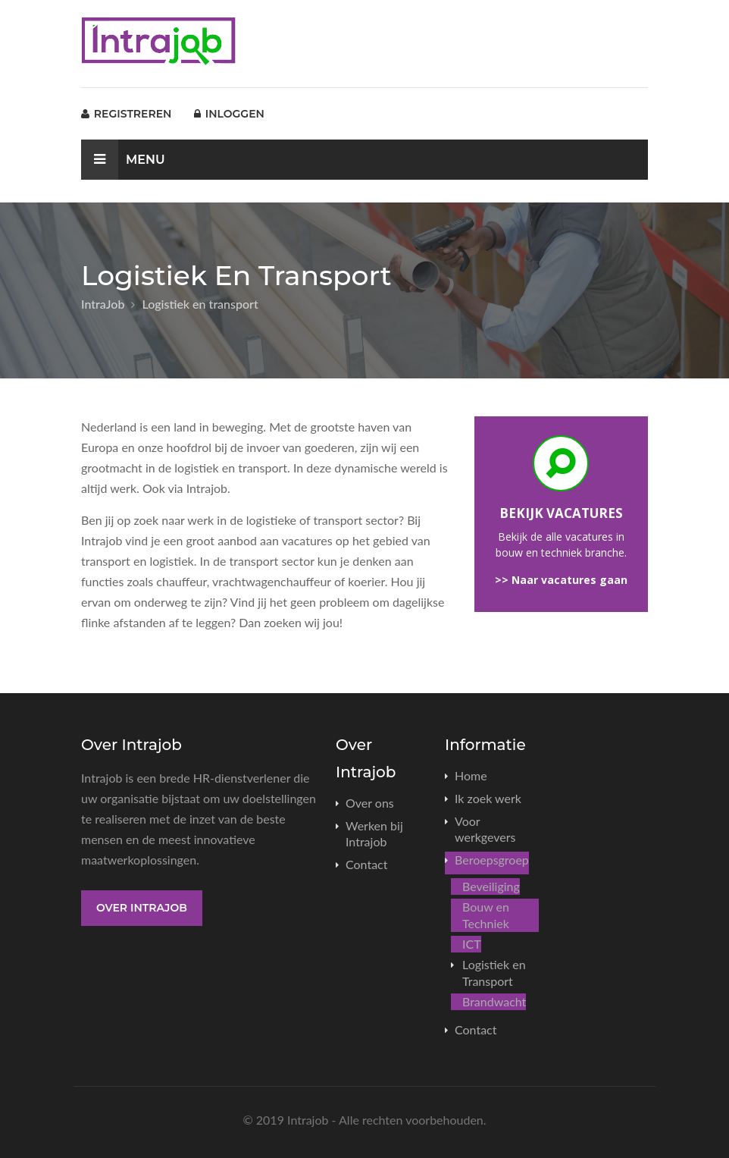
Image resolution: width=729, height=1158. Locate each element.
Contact (366, 864)
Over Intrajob (141, 908)
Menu (123, 160)
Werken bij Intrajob (374, 833)
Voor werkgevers (485, 829)
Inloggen (229, 114)
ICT (471, 944)
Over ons (370, 803)
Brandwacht (494, 1001)
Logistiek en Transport (494, 972)
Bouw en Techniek (485, 914)
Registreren (126, 114)
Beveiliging (491, 886)
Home (471, 775)
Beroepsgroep (492, 859)
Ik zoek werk (488, 798)
